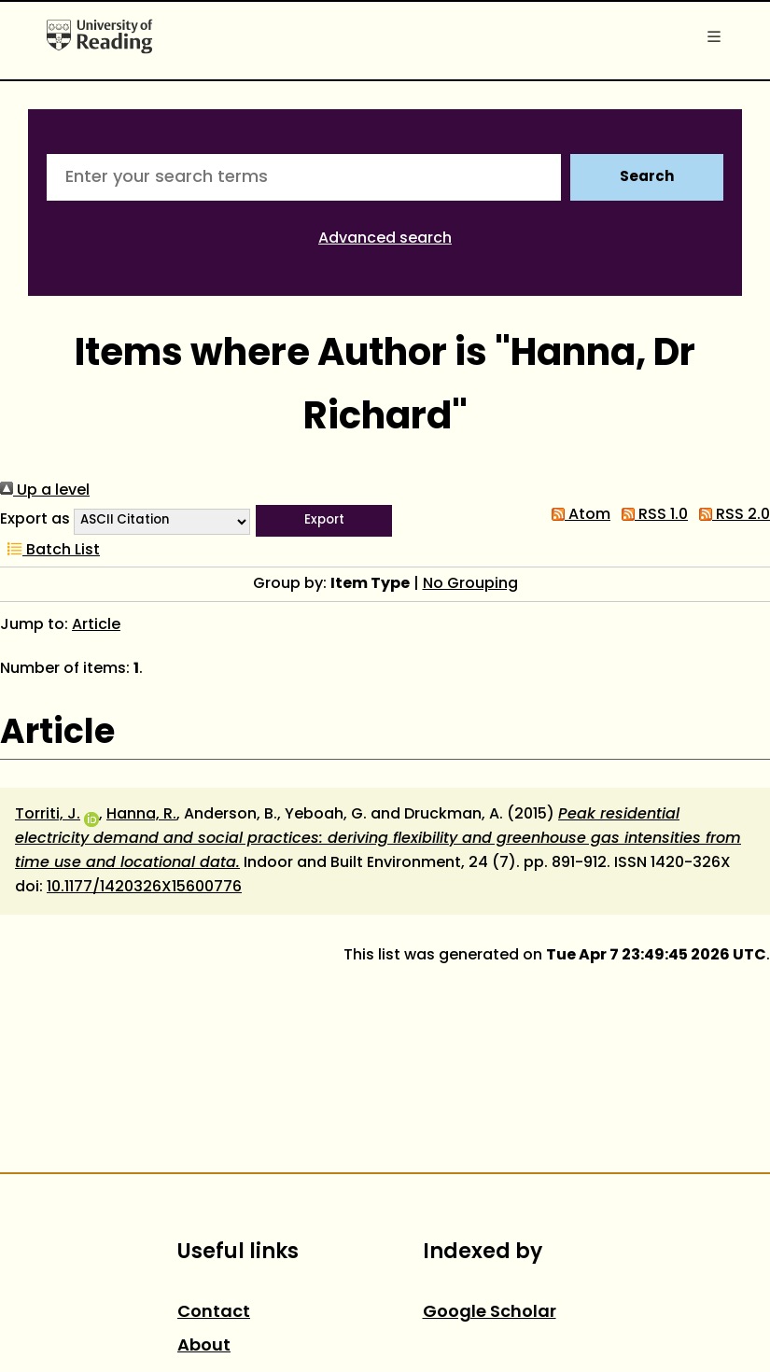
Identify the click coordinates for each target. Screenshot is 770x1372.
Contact (213, 1312)
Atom (577, 515)
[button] (324, 521)
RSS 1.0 (651, 515)
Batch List (50, 551)
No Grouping (470, 584)
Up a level (45, 491)
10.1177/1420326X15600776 (144, 887)
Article (96, 625)
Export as (35, 520)
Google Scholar (489, 1312)
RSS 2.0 (731, 515)
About (204, 1346)
